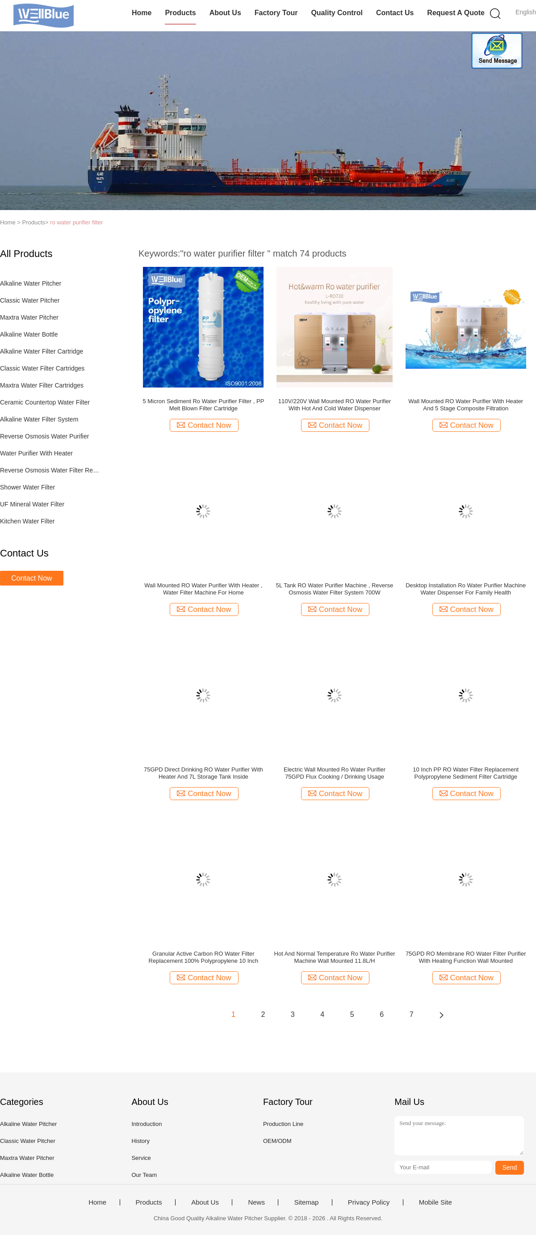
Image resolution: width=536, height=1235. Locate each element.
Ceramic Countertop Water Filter (45, 402)
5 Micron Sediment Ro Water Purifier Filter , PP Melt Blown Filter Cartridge (203, 405)
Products (180, 13)
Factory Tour (276, 13)
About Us (225, 13)
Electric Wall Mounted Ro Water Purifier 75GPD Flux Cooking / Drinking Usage (334, 773)
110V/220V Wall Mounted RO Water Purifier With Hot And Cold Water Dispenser (334, 405)
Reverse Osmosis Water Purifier (44, 436)
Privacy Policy (368, 1202)
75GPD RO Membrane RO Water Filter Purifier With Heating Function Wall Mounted (466, 957)
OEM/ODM (277, 1141)
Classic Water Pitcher (29, 300)
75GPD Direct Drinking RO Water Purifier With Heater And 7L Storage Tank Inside (203, 773)
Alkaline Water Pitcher (30, 283)
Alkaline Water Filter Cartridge (41, 351)
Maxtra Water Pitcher (29, 317)
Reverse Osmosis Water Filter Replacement (50, 470)
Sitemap (306, 1202)
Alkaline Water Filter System (39, 419)
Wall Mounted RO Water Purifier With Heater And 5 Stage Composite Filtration (465, 405)
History (140, 1141)
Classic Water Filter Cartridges (42, 368)
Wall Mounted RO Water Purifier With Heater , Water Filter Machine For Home (203, 589)
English (525, 12)
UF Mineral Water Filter (32, 504)
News (256, 1202)
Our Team (144, 1175)
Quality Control (337, 13)
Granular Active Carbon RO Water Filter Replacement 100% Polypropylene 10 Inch (204, 957)
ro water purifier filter (76, 222)
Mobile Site (435, 1202)
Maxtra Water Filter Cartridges (42, 385)
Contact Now (31, 578)
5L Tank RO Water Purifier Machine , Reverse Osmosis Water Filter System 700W (335, 589)
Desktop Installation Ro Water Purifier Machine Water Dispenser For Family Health (466, 589)
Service (141, 1158)
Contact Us (395, 13)
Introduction (146, 1124)
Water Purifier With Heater (36, 453)
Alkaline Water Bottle (29, 334)
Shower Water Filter (27, 487)
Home (141, 13)
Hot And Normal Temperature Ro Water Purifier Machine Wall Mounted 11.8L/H (334, 957)
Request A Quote (456, 13)
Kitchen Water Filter (27, 521)
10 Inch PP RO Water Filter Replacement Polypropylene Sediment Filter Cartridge (466, 773)
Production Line (283, 1124)
